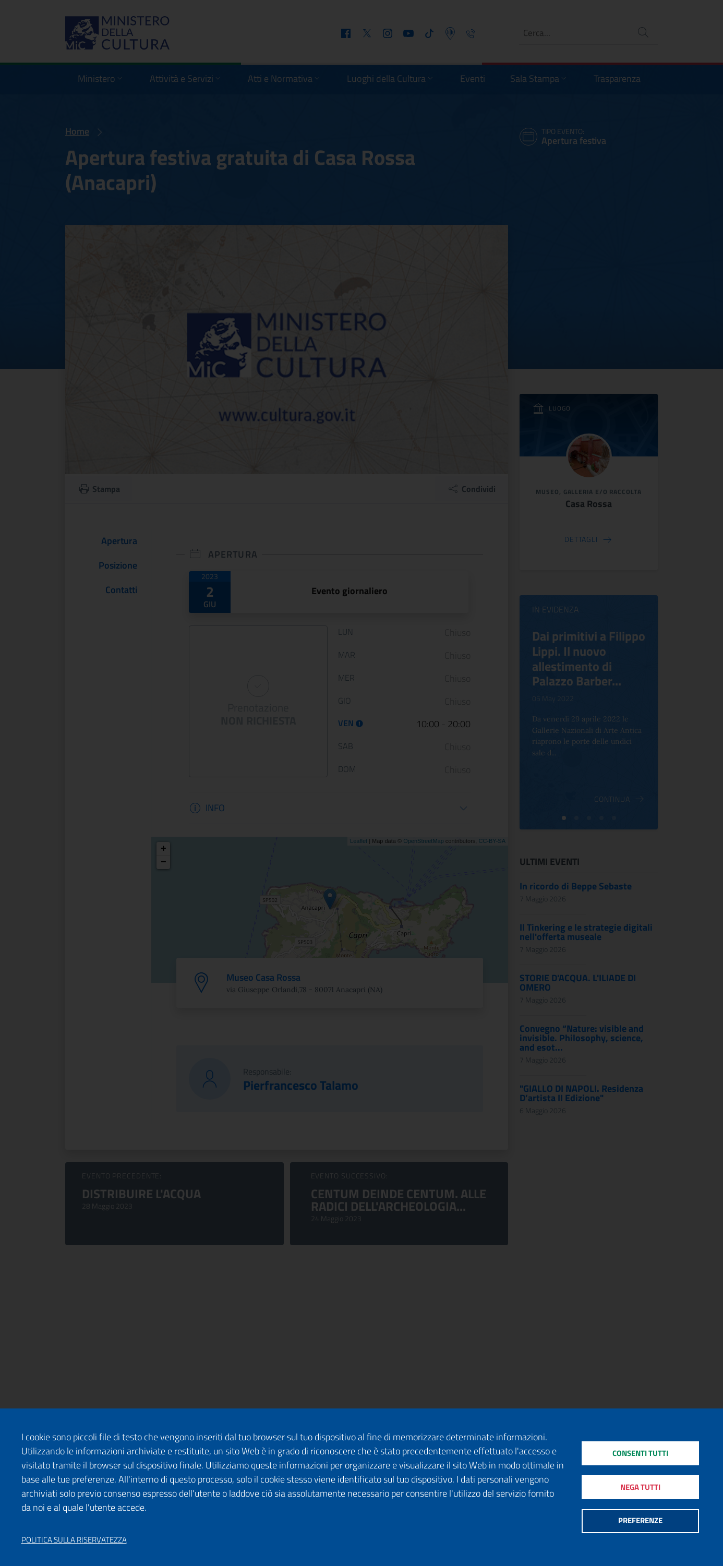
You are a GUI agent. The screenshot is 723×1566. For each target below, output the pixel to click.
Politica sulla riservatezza (74, 1540)
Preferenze (640, 1522)
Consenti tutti (640, 1452)
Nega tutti (640, 1487)
